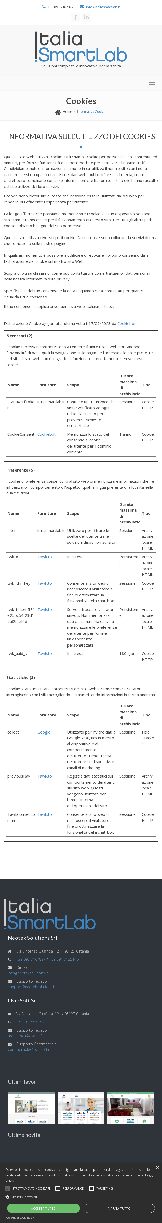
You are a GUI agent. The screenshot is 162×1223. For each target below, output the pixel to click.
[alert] (81, 1193)
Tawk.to (44, 556)
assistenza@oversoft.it (27, 1035)
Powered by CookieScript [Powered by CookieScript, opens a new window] (20, 1217)
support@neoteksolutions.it (31, 986)
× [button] (157, 1168)
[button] (7, 1188)
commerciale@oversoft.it (29, 1049)
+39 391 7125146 (64, 959)
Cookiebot (126, 323)
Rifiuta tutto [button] (119, 1208)
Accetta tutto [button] (43, 1208)
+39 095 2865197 (29, 1022)
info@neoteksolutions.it (28, 973)
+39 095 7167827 (30, 959)
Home (67, 111)
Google (43, 732)
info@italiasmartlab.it (103, 6)
